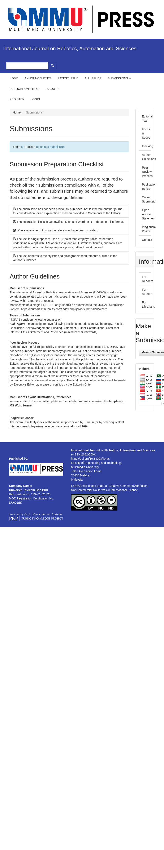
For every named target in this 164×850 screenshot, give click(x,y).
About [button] (53, 88)
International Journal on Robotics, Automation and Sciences (69, 48)
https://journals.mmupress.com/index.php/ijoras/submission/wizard (64, 309)
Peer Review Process (147, 172)
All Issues (93, 78)
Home (13, 78)
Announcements (38, 78)
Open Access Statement (148, 214)
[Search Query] (27, 65)
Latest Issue (68, 78)
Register (17, 99)
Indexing (147, 146)
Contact (147, 239)
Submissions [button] (119, 78)
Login (35, 99)
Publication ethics (24, 88)
